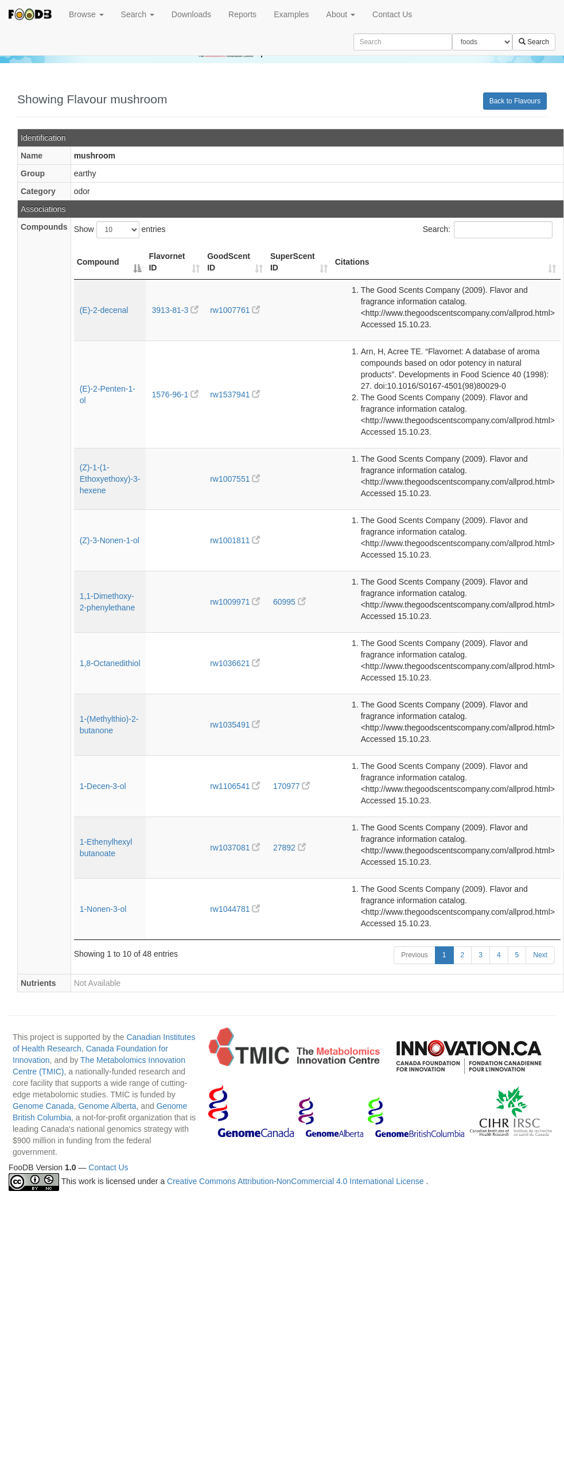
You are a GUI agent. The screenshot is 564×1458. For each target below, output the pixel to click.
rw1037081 (235, 847)
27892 (289, 847)
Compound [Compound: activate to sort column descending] (98, 261)
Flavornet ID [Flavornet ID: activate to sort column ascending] (167, 262)
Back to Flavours (514, 101)
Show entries (120, 229)
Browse (86, 14)
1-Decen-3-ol (103, 786)
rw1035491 (235, 724)
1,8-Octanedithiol (110, 663)
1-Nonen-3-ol (103, 909)
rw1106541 (235, 786)
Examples (291, 14)
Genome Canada (43, 1106)
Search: (488, 229)
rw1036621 (235, 663)
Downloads (191, 14)
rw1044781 (235, 909)
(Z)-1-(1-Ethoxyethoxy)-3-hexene (110, 479)
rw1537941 (235, 394)
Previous (414, 955)
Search (137, 14)
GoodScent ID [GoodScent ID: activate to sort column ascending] (228, 262)
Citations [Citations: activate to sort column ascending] (352, 261)
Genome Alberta (107, 1106)
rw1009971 (235, 601)
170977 (291, 786)
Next (540, 955)
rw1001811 (235, 540)
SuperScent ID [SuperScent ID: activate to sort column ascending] (292, 262)
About (340, 14)
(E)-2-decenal (104, 310)
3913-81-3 (175, 310)
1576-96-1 (175, 394)
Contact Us (392, 14)
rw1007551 (235, 479)
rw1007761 (235, 310)
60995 (289, 601)
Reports (242, 14)
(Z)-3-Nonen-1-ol (109, 540)
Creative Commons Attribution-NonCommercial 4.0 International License (296, 1181)
